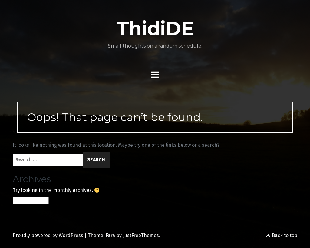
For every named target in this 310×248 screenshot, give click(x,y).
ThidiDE (155, 28)
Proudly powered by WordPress (48, 235)
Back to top (281, 235)
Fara (110, 235)
